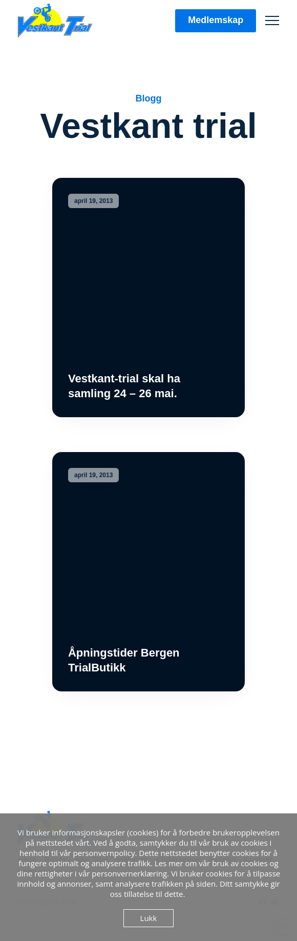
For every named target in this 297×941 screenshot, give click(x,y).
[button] (272, 21)
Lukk (148, 918)
